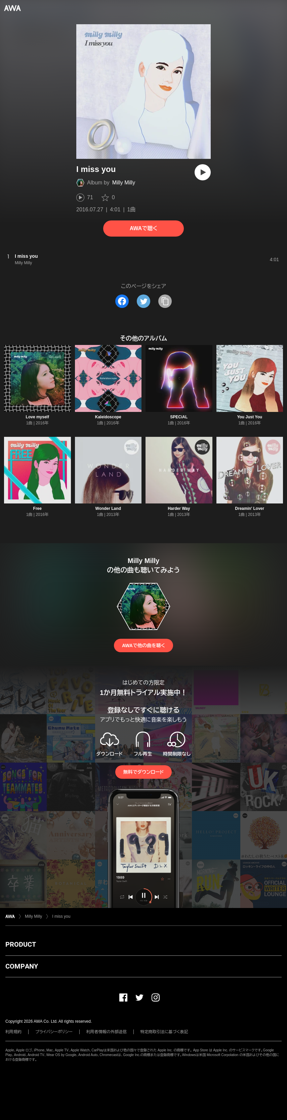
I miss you (61, 916)
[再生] (203, 172)
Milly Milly (123, 182)
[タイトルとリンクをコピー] (165, 301)
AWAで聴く (143, 228)
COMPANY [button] (21, 966)
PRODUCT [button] (20, 944)
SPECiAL (179, 417)
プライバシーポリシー (54, 1031)
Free (37, 508)
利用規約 (13, 1031)
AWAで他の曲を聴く (143, 645)
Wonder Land (108, 508)
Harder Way (179, 508)
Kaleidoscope (108, 417)
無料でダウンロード (143, 772)
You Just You (249, 417)
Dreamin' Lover (249, 508)
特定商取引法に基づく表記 (164, 1031)
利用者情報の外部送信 (106, 1031)
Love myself (37, 417)
